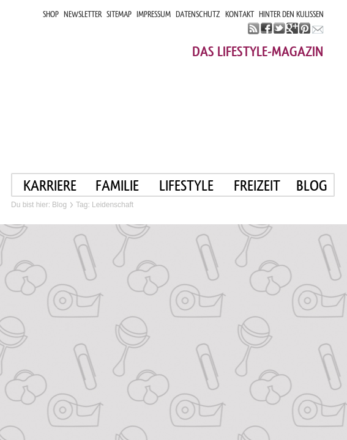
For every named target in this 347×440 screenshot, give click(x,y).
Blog (59, 204)
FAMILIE (117, 185)
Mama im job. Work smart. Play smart (120, 84)
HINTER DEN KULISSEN (291, 14)
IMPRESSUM (153, 14)
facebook (266, 28)
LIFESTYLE (186, 185)
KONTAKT (239, 14)
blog (311, 185)
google (292, 28)
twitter (279, 28)
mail (318, 28)
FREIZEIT (257, 185)
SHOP (51, 14)
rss (253, 28)
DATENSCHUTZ (198, 14)
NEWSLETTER (83, 14)
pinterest (305, 28)
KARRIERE (49, 185)
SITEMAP (119, 14)
